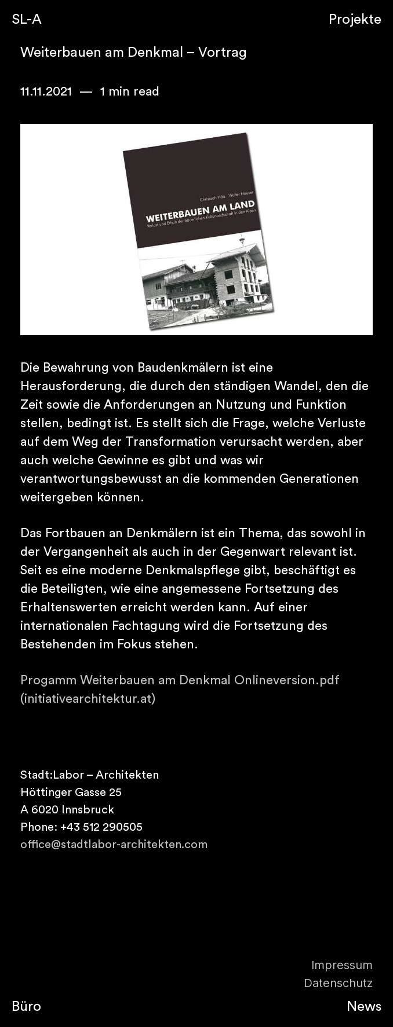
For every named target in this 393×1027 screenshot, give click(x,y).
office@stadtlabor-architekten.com (114, 844)
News (364, 1007)
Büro (26, 1007)
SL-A (27, 20)
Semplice (196, 20)
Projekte (355, 20)
